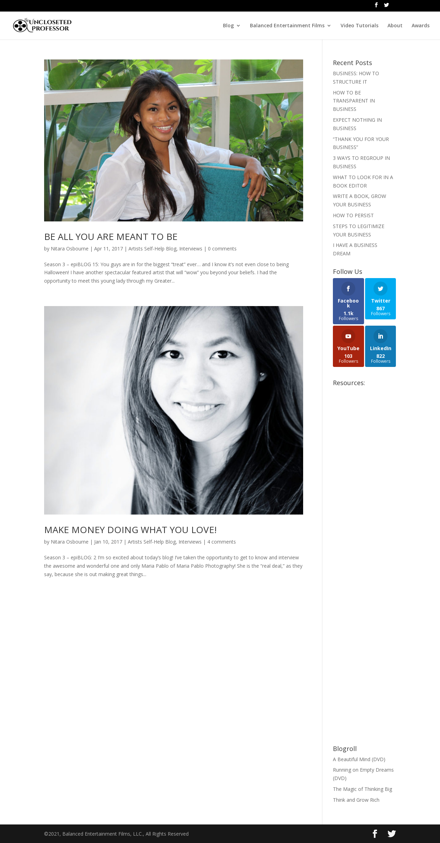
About (395, 26)
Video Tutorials (359, 26)
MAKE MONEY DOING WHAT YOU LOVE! (130, 529)
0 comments (222, 248)
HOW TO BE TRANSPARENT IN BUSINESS (354, 101)
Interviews (190, 248)
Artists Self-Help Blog (152, 248)
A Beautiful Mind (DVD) (359, 759)
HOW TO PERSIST (353, 215)
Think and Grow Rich (356, 799)
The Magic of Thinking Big (362, 789)
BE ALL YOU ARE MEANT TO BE (110, 236)
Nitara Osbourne (70, 248)
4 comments (221, 541)
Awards (420, 26)
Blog (228, 26)
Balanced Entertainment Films (287, 26)
